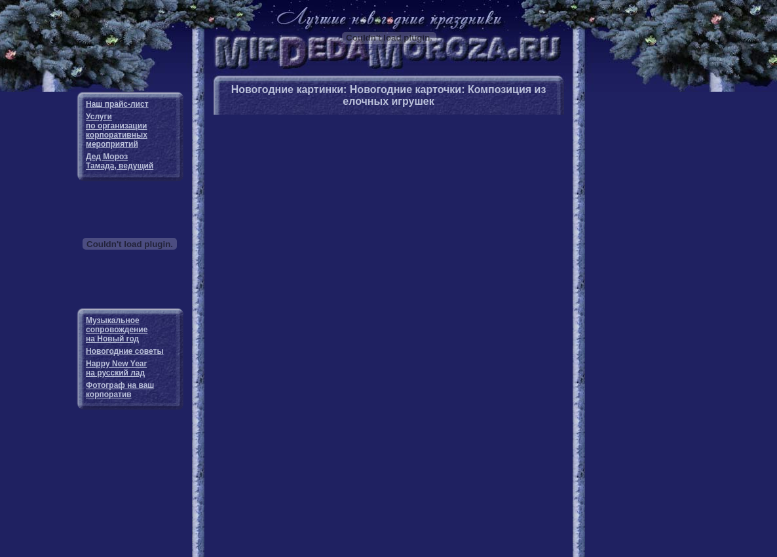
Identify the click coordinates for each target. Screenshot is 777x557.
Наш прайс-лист (117, 104)
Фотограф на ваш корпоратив (120, 390)
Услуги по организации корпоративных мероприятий (116, 130)
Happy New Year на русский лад (116, 368)
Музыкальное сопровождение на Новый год (116, 329)
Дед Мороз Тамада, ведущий (119, 161)
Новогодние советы (125, 351)
